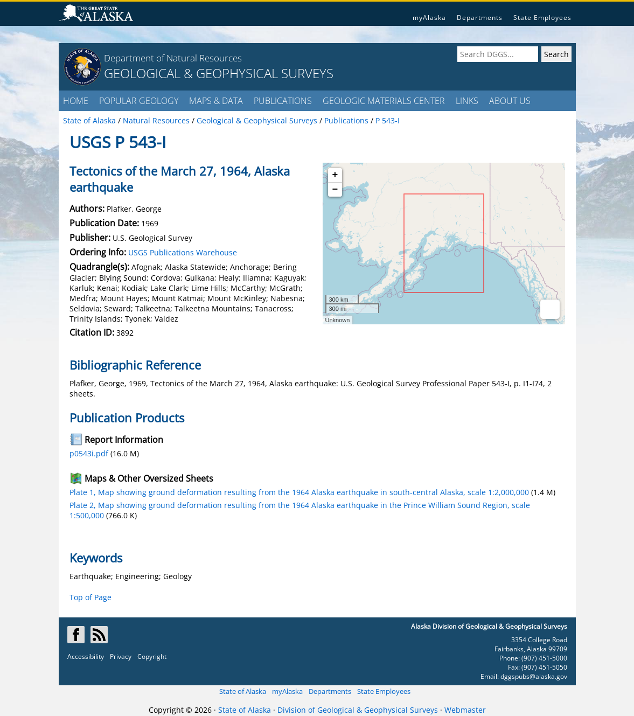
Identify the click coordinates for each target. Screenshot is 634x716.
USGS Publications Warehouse (182, 252)
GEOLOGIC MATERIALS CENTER (384, 101)
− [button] (335, 189)
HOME (75, 101)
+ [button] (335, 175)
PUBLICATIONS (283, 101)
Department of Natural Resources (173, 58)
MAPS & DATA (216, 101)
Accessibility (85, 656)
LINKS (467, 101)
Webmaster (465, 710)
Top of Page (90, 597)
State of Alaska (242, 691)
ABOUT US (510, 101)
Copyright (151, 656)
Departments (480, 17)
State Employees (542, 17)
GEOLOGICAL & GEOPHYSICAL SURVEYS (218, 73)
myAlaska (429, 17)
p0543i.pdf (88, 453)
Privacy (120, 656)
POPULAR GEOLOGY (138, 101)
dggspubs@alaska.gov (533, 676)
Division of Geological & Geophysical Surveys (357, 710)
